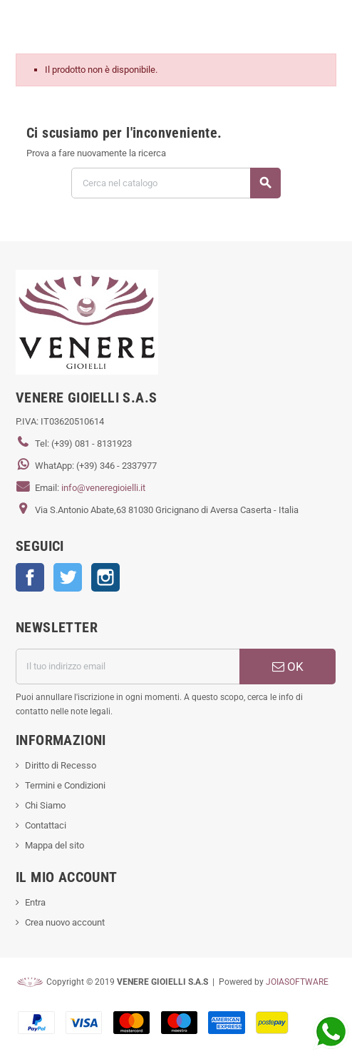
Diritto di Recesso (60, 765)
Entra (35, 902)
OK (288, 666)
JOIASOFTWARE (297, 982)
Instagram (105, 577)
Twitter (67, 577)
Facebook (30, 577)
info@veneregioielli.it (103, 487)
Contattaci (45, 825)
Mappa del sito (54, 845)
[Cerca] (176, 183)
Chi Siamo (45, 805)
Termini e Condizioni (65, 785)
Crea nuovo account (65, 922)
